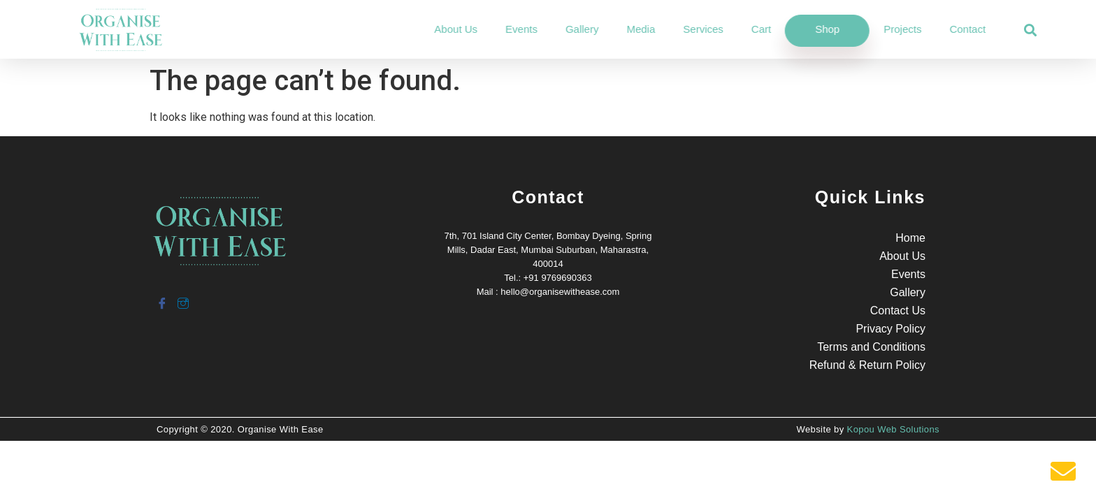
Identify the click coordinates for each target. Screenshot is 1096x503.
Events (574, 29)
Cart (813, 29)
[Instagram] (182, 297)
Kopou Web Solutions (893, 429)
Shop (880, 29)
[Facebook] (161, 297)
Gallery (634, 29)
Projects (955, 29)
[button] (1030, 30)
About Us (509, 29)
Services (756, 29)
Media (693, 29)
